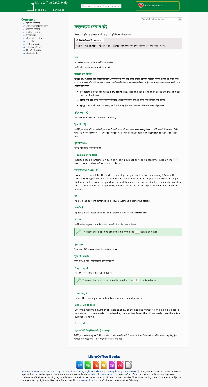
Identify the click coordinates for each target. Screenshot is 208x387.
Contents (28, 19)
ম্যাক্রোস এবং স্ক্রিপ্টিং (34, 47)
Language (58, 9)
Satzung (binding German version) (122, 371)
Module (39, 9)
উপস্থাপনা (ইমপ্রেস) (33, 32)
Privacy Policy (53, 371)
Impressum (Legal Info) (33, 371)
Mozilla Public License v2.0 (101, 374)
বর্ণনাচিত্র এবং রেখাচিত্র (34, 44)
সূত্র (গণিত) (30, 41)
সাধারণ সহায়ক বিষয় (33, 53)
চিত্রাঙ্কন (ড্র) (31, 35)
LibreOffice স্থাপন (33, 50)
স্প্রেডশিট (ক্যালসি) (33, 29)
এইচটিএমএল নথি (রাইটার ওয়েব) (37, 26)
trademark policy (88, 380)
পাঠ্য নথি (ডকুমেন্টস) (33, 22)
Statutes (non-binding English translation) (82, 371)
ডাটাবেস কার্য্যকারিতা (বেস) (35, 38)
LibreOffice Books (104, 356)
